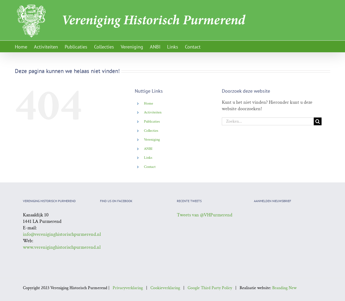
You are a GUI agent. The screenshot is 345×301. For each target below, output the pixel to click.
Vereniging (152, 139)
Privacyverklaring (128, 288)
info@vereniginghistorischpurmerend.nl (62, 234)
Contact (150, 166)
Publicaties (152, 121)
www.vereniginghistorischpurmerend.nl (62, 247)
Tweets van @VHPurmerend (204, 215)
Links (148, 157)
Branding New (284, 288)
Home (148, 103)
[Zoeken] (318, 121)
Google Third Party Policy (210, 288)
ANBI (148, 148)
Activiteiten (152, 112)
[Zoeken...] (268, 121)
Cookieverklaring (165, 288)
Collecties (151, 130)
